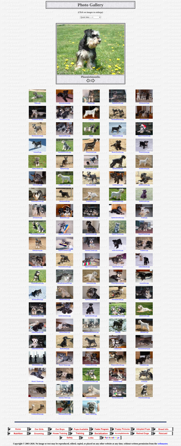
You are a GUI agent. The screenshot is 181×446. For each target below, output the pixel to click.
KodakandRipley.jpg (37, 413)
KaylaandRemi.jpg (37, 266)
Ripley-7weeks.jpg (91, 413)
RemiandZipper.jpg (117, 397)
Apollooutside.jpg (117, 168)
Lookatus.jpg (117, 348)
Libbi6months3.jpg (117, 200)
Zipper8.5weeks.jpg (117, 233)
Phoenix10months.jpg (117, 364)
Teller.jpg (117, 331)
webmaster (162, 444)
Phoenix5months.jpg (64, 266)
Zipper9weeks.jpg (117, 266)
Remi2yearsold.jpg (37, 135)
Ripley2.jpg (91, 102)
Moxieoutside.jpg (64, 200)
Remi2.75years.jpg (64, 364)
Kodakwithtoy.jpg (91, 200)
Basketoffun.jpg (64, 217)
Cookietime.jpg (144, 364)
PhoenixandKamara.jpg (37, 233)
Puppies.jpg (64, 380)
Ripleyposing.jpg (37, 249)
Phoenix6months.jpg (37, 282)
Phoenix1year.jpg (144, 151)
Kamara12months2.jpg (91, 380)
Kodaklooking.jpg (144, 168)
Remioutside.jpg (91, 184)
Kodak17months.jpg (64, 184)
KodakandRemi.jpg (91, 364)
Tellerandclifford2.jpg (64, 413)
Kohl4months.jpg (117, 184)
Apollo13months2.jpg (117, 217)
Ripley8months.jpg (117, 102)
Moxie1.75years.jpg (37, 380)
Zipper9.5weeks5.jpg (144, 135)
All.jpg (91, 135)
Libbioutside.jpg (91, 282)
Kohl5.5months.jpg (117, 249)
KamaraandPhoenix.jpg (117, 315)
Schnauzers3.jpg (144, 102)
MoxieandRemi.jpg (37, 299)
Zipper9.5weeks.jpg (144, 233)
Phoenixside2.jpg (91, 151)
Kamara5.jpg (37, 151)
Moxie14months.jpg (117, 151)
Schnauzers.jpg (37, 217)
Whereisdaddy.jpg (37, 364)
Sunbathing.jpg (117, 380)
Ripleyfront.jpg (64, 168)
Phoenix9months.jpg (37, 200)
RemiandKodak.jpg (117, 299)
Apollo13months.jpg (91, 315)
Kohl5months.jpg (144, 200)
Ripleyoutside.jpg (117, 135)
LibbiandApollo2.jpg (37, 331)
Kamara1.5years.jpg (91, 249)
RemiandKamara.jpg (117, 119)
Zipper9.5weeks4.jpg (64, 233)
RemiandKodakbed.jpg (37, 397)
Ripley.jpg (37, 102)
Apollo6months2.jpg (91, 299)
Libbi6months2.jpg (64, 299)
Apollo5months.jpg (144, 184)
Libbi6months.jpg (144, 315)
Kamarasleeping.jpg (144, 348)
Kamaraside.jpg (91, 348)
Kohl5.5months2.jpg (64, 315)
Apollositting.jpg (64, 348)
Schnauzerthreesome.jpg (91, 331)
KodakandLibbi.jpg (37, 119)
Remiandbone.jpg (144, 299)
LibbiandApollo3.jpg (37, 348)
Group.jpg (144, 380)
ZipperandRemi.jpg (64, 135)
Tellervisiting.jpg (37, 184)
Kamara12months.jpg (64, 151)
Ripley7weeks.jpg (37, 168)
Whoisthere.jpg (144, 119)
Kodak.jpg (144, 217)
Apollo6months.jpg (91, 233)
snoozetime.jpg (144, 282)
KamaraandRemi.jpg (37, 315)
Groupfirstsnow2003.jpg (64, 282)
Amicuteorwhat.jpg (64, 102)
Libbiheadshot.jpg (91, 397)
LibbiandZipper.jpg (64, 331)
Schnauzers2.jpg (64, 119)
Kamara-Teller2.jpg (64, 397)
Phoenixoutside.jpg (144, 397)
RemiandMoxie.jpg (91, 168)
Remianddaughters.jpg (91, 217)
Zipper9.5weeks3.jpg (64, 249)
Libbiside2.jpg (144, 331)
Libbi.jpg (91, 119)
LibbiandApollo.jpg (144, 266)
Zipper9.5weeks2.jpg (91, 266)
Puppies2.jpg (144, 249)
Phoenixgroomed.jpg (117, 282)
